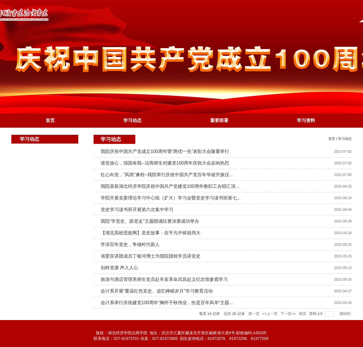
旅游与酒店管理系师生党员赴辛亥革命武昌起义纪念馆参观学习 (164, 279)
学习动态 (345, 139)
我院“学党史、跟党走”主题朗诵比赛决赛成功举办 (150, 221)
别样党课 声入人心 (119, 267)
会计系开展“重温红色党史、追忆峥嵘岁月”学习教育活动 (157, 291)
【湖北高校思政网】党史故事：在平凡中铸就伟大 (151, 232)
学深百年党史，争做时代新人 (130, 244)
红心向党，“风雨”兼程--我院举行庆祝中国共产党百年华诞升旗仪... (167, 174)
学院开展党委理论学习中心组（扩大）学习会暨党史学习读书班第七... (170, 197)
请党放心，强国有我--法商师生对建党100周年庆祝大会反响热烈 (165, 163)
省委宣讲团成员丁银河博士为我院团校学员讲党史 (151, 256)
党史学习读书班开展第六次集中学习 (137, 209)
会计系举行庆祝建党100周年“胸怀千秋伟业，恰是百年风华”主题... (167, 302)
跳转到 (345, 314)
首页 (331, 139)
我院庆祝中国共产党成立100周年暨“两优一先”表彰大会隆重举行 (165, 151)
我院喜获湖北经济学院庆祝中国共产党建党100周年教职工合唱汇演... (170, 186)
